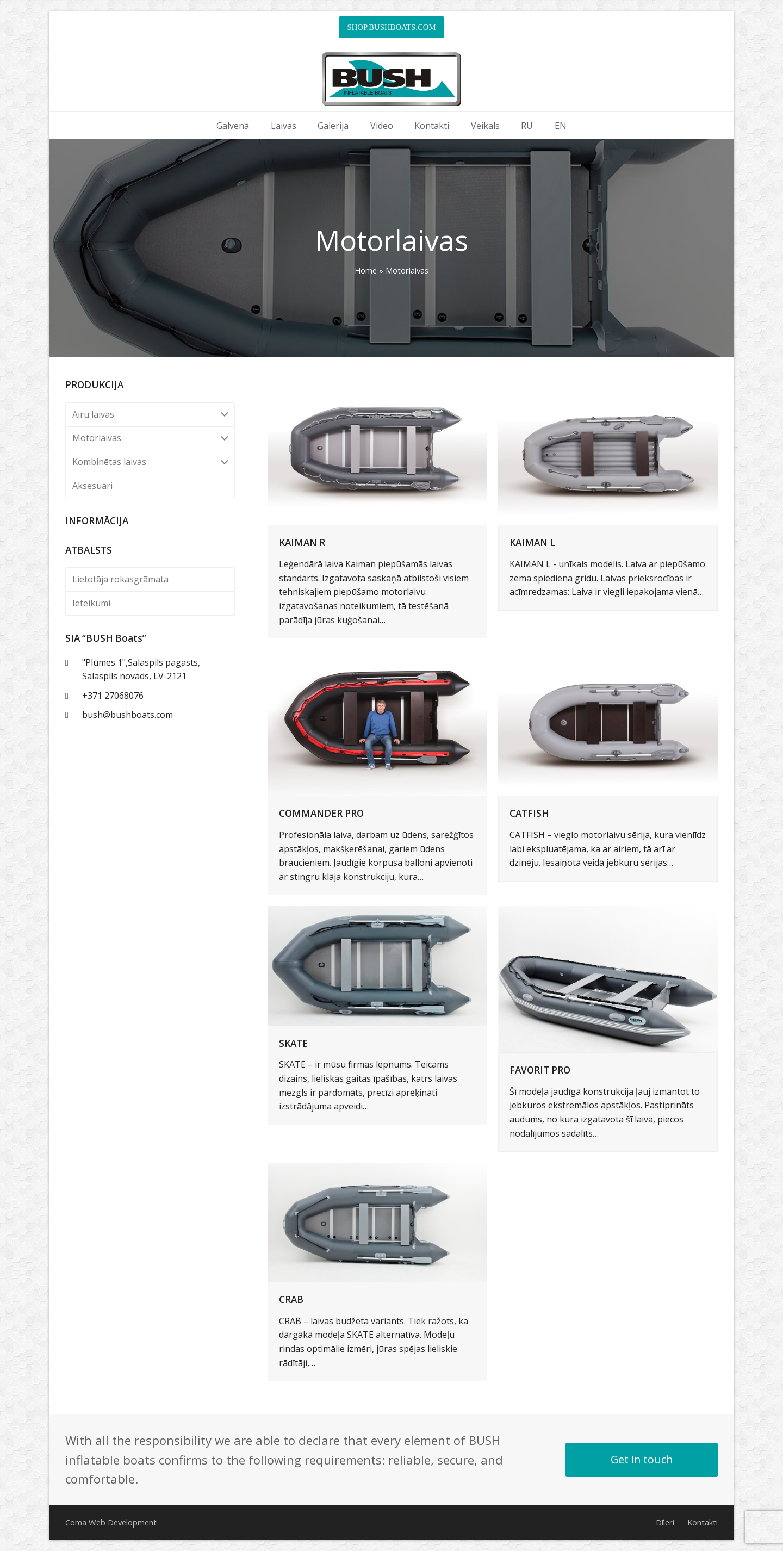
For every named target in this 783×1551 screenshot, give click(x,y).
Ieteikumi (91, 603)
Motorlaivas (150, 438)
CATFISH (529, 813)
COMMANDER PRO (321, 813)
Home (366, 270)
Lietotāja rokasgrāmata (120, 579)
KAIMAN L (532, 542)
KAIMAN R (302, 542)
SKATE (293, 1043)
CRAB (291, 1299)
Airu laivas (150, 414)
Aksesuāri (92, 486)
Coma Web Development (111, 1522)
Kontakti (702, 1522)
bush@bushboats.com (127, 715)
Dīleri (665, 1522)
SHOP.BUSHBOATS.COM (391, 27)
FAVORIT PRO (539, 1070)
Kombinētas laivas (150, 462)
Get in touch (642, 1459)
